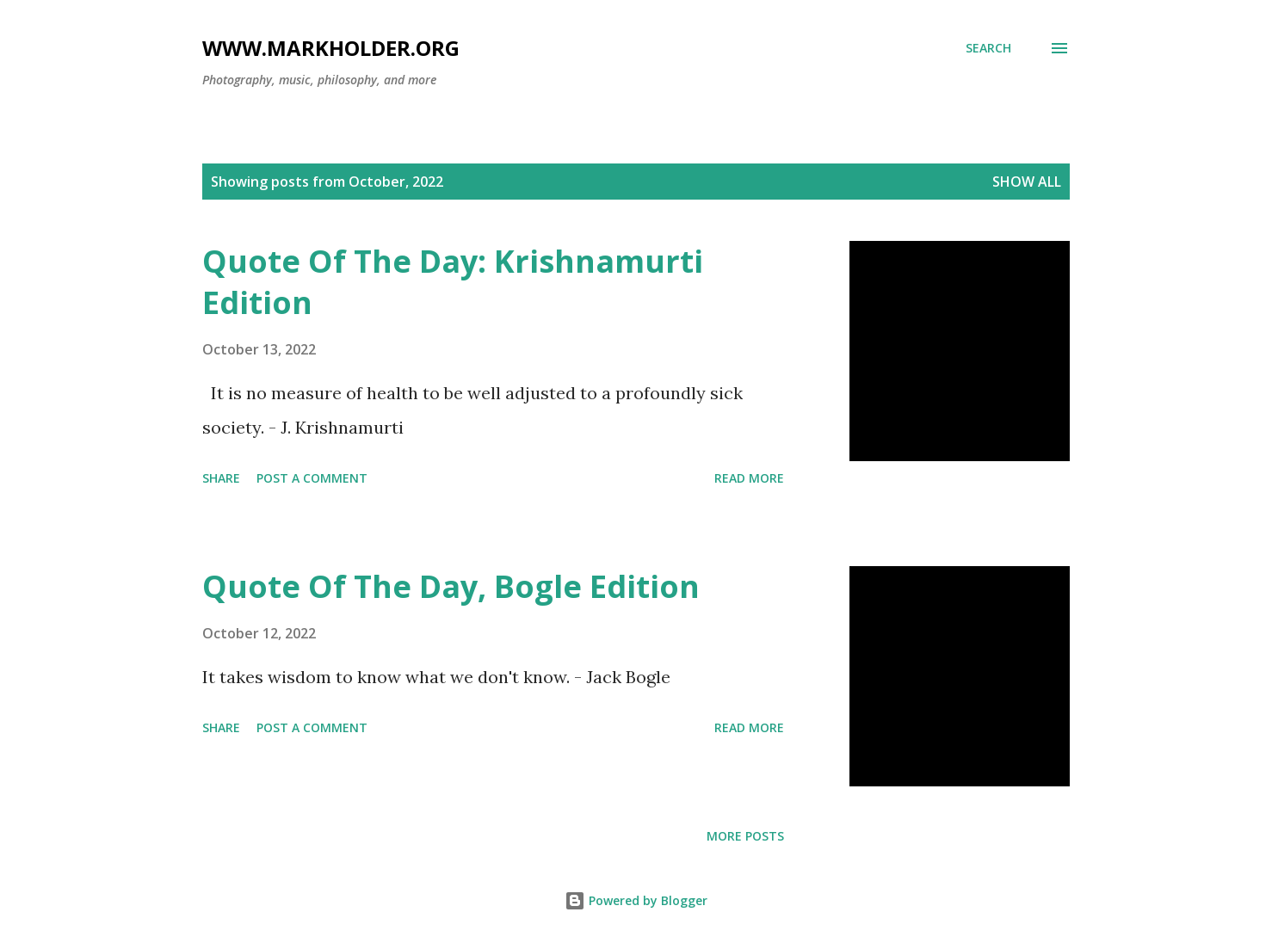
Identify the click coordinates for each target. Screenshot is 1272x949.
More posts (745, 836)
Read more (749, 478)
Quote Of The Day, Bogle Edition (451, 586)
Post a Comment (311, 478)
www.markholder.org (331, 48)
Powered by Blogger (636, 900)
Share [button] (221, 478)
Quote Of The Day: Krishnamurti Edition (452, 282)
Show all (1026, 181)
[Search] (988, 48)
